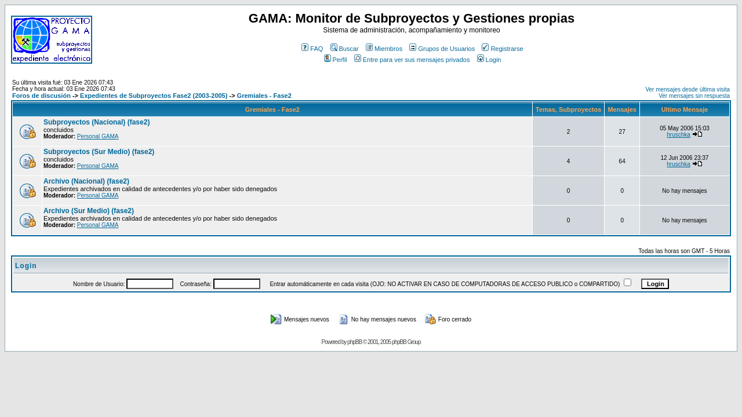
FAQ (312, 48)
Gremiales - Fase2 (264, 95)
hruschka (678, 134)
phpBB (354, 342)
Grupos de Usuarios (442, 48)
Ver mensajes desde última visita (687, 89)
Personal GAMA (98, 136)
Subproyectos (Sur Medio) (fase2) (98, 152)
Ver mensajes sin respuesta (694, 96)
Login (489, 59)
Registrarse (502, 48)
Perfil (335, 59)
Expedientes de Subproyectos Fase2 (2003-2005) (153, 95)
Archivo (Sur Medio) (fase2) (88, 211)
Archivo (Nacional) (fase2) (86, 181)
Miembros (384, 48)
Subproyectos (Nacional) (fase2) (96, 122)
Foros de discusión (41, 95)
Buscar (344, 48)
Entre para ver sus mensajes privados (412, 59)
